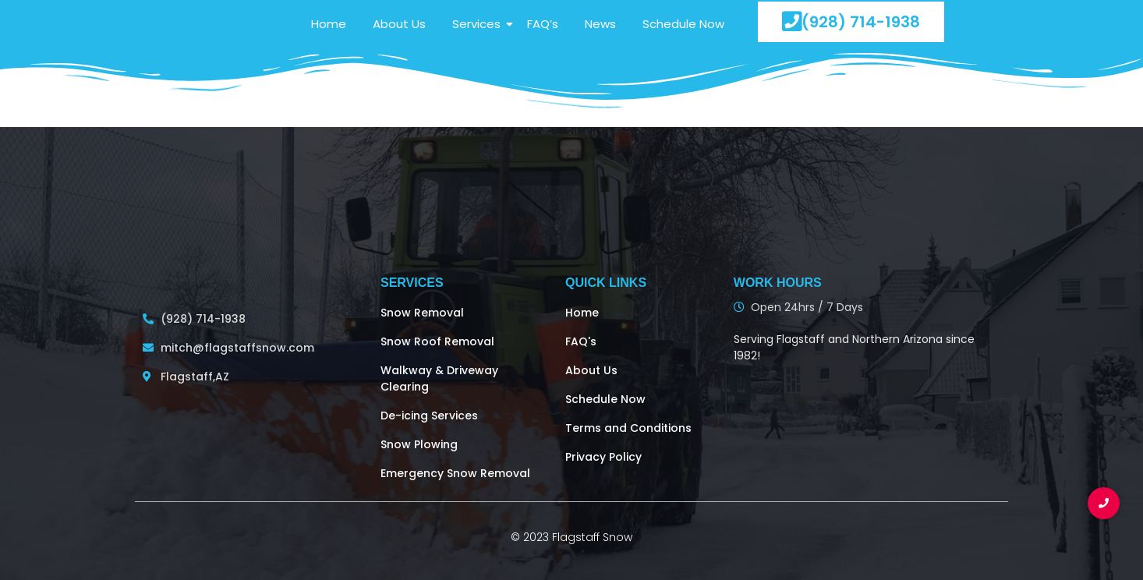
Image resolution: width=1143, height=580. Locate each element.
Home (328, 24)
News (600, 24)
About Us (399, 24)
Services (479, 24)
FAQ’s (542, 24)
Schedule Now (683, 24)
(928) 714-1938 (851, 21)
